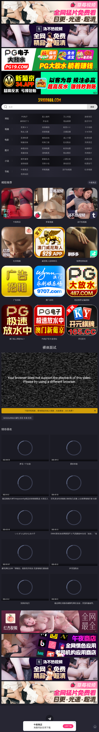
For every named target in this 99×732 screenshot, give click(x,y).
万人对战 (67, 116)
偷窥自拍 (24, 148)
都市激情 (24, 159)
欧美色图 (67, 148)
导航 (7, 171)
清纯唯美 (45, 153)
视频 (7, 129)
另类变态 (88, 142)
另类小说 (45, 163)
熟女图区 (67, 153)
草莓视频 (45, 169)
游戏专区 (88, 116)
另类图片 (88, 153)
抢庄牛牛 (88, 121)
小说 (7, 160)
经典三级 (45, 142)
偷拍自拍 (45, 138)
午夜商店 (24, 169)
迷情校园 (24, 163)
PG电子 (24, 116)
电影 (7, 139)
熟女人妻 (24, 131)
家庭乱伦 (45, 159)
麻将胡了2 (24, 121)
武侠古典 (88, 159)
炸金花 (46, 121)
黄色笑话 (67, 163)
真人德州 (45, 116)
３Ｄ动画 (88, 127)
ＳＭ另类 (88, 131)
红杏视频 (88, 169)
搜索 (92, 107)
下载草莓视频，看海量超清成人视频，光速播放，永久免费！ (60, 410)
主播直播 (67, 131)
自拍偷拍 (45, 127)
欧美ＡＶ (67, 127)
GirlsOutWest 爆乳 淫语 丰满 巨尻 (17, 418)
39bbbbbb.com (49, 100)
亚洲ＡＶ (24, 127)
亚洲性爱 (24, 138)
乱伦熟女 (67, 142)
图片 (7, 150)
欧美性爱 (88, 138)
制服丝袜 (24, 142)
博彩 (7, 118)
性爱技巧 (88, 163)
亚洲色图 (45, 148)
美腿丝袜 (24, 153)
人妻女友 (67, 159)
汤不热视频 (67, 169)
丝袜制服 (45, 131)
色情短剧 (24, 174)
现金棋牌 (67, 121)
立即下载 (68, 726)
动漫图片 (88, 148)
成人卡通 (67, 138)
